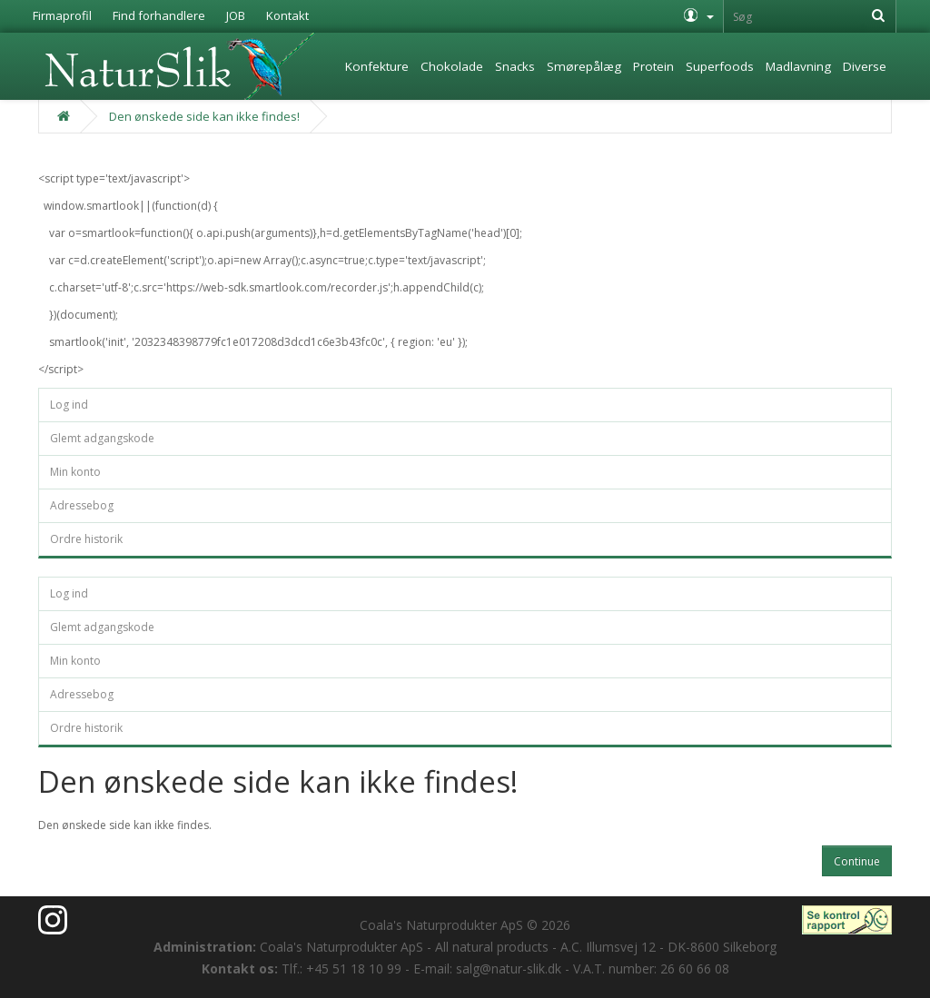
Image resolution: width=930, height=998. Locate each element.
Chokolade (451, 66)
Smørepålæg (584, 66)
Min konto (75, 471)
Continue (857, 861)
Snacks (515, 66)
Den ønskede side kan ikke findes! (204, 116)
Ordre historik (86, 539)
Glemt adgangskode (102, 438)
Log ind (69, 404)
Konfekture (377, 66)
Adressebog (82, 505)
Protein (653, 66)
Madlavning (798, 66)
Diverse (864, 66)
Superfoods (720, 66)
